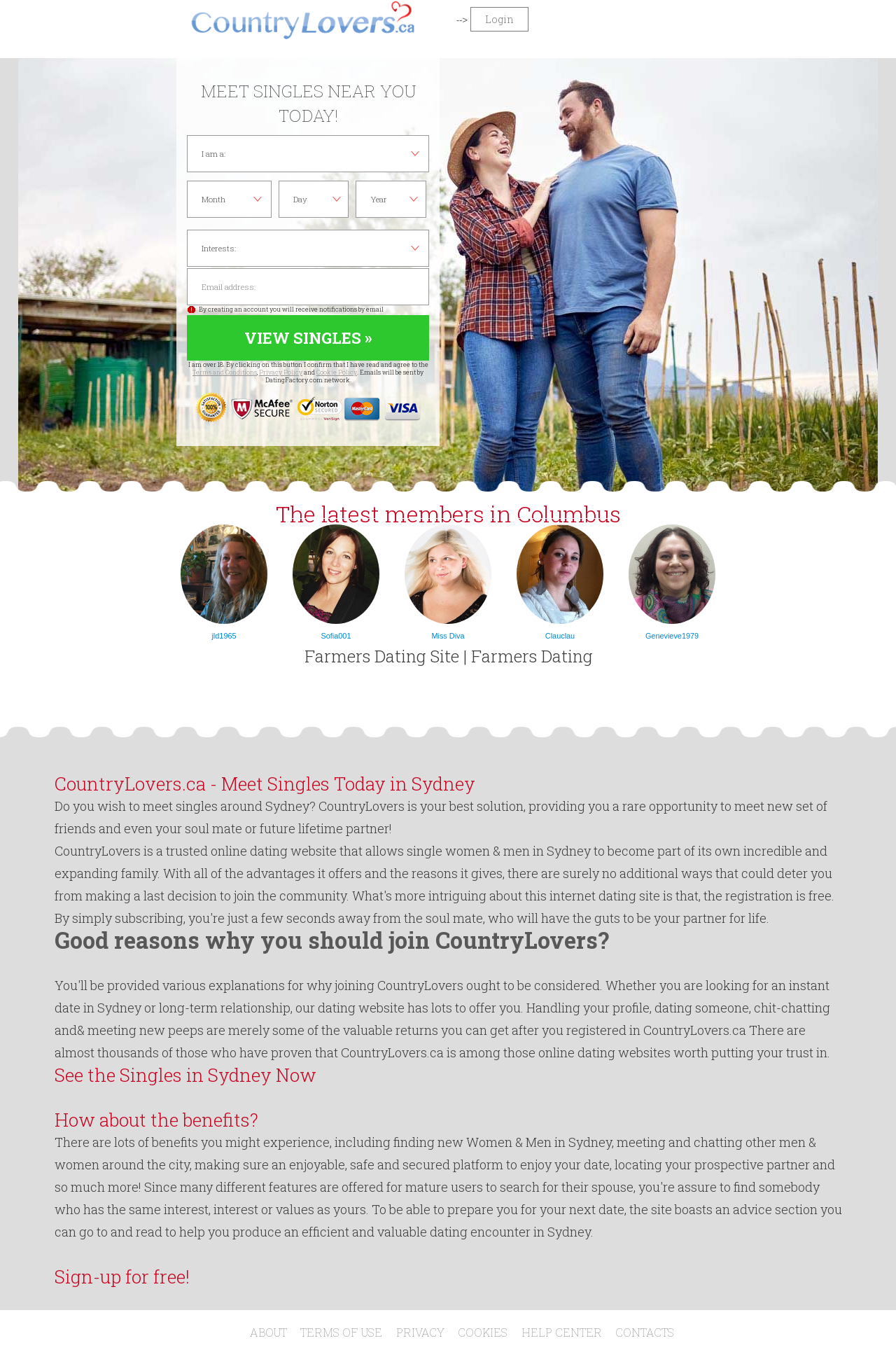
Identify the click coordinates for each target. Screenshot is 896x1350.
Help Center (562, 1332)
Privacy (420, 1332)
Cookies (482, 1332)
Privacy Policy (280, 372)
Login (499, 19)
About (268, 1332)
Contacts (644, 1332)
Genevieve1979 (672, 636)
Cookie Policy (336, 372)
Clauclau (560, 636)
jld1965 (223, 636)
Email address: (308, 286)
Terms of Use (341, 1332)
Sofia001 (336, 636)
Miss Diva (447, 636)
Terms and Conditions (224, 372)
